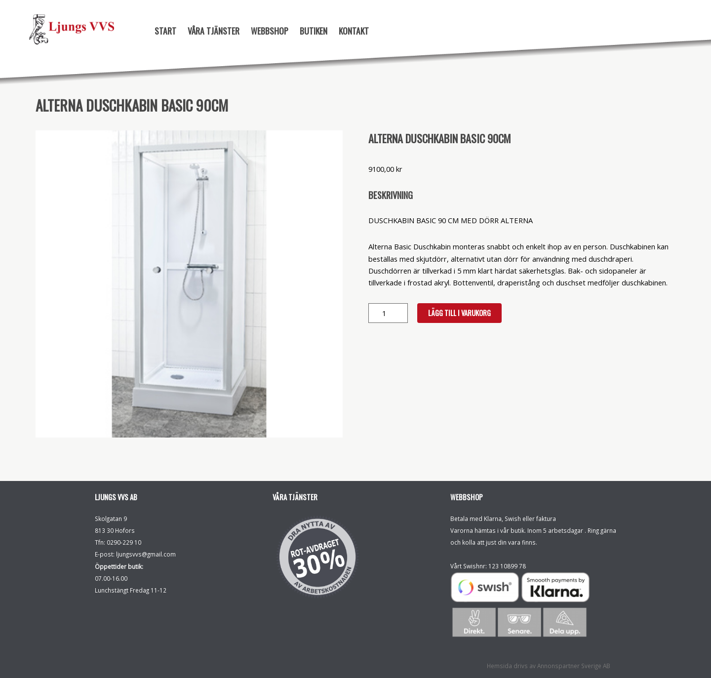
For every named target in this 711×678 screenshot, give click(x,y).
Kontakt (354, 30)
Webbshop (269, 30)
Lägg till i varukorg (459, 313)
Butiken (313, 30)
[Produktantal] (388, 313)
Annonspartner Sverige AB (573, 666)
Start (165, 30)
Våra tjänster (213, 30)
